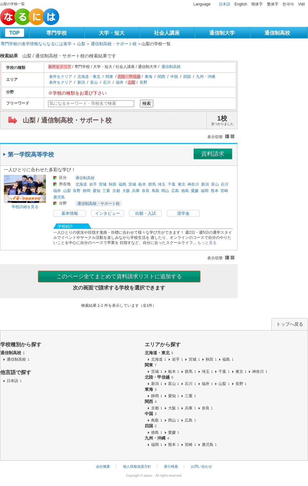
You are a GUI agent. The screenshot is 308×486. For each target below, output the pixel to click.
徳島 (185, 191)
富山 (94, 82)
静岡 (86, 191)
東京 (181, 184)
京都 (116, 191)
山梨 (81, 43)
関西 (161, 76)
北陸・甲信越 (159, 377)
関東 (109, 76)
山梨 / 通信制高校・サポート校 (67, 120)
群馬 (152, 184)
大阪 (126, 191)
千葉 (171, 184)
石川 (107, 82)
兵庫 (136, 191)
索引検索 (171, 466)
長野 (143, 82)
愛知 (96, 191)
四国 (187, 76)
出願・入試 (145, 213)
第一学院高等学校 (31, 154)
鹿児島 (59, 197)
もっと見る (207, 242)
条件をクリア (60, 76)
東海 (148, 76)
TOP (14, 33)
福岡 (205, 191)
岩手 (93, 184)
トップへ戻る (289, 324)
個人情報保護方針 (137, 466)
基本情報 (69, 213)
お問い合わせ (201, 466)
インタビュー (107, 213)
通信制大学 (222, 33)
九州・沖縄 (205, 76)
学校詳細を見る (25, 207)
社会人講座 (167, 33)
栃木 (142, 184)
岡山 (165, 191)
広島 (175, 191)
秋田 (112, 184)
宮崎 (224, 191)
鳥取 (155, 191)
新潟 (81, 82)
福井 (120, 82)
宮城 (103, 184)
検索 (146, 103)
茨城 (132, 184)
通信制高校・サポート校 (114, 43)
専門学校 (56, 33)
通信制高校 (277, 33)
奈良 (146, 191)
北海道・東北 (88, 76)
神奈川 (193, 184)
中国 (174, 76)
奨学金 (183, 213)
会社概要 (103, 466)
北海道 (81, 184)
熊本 (214, 191)
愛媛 (195, 191)
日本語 (224, 4)
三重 (106, 191)
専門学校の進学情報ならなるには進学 (36, 43)
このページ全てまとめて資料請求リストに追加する (119, 276)
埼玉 (162, 184)
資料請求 (212, 154)
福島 (122, 184)
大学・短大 (111, 33)
